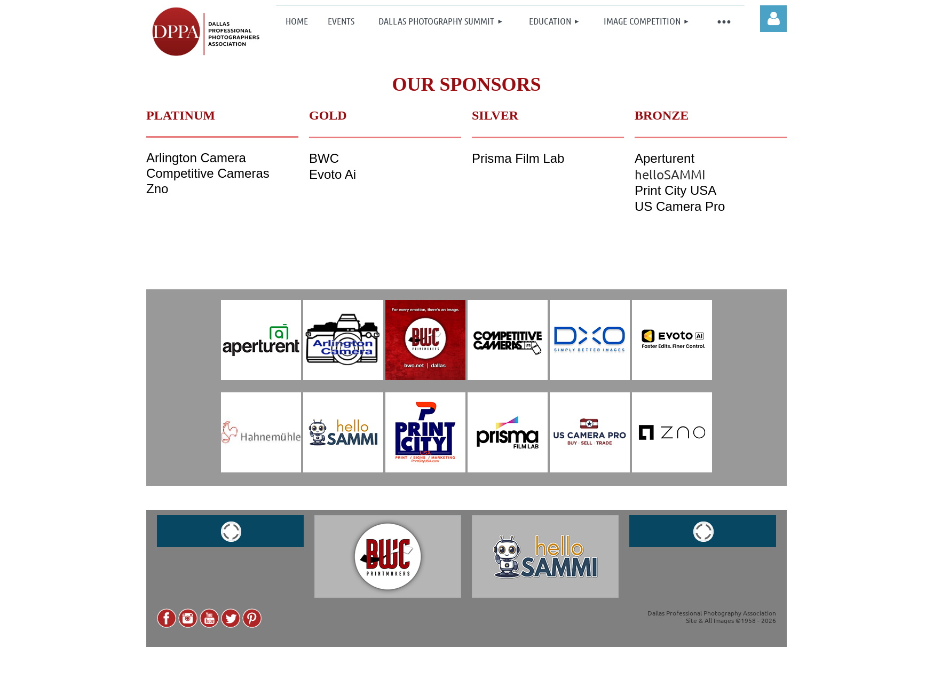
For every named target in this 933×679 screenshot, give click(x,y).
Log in (773, 18)
